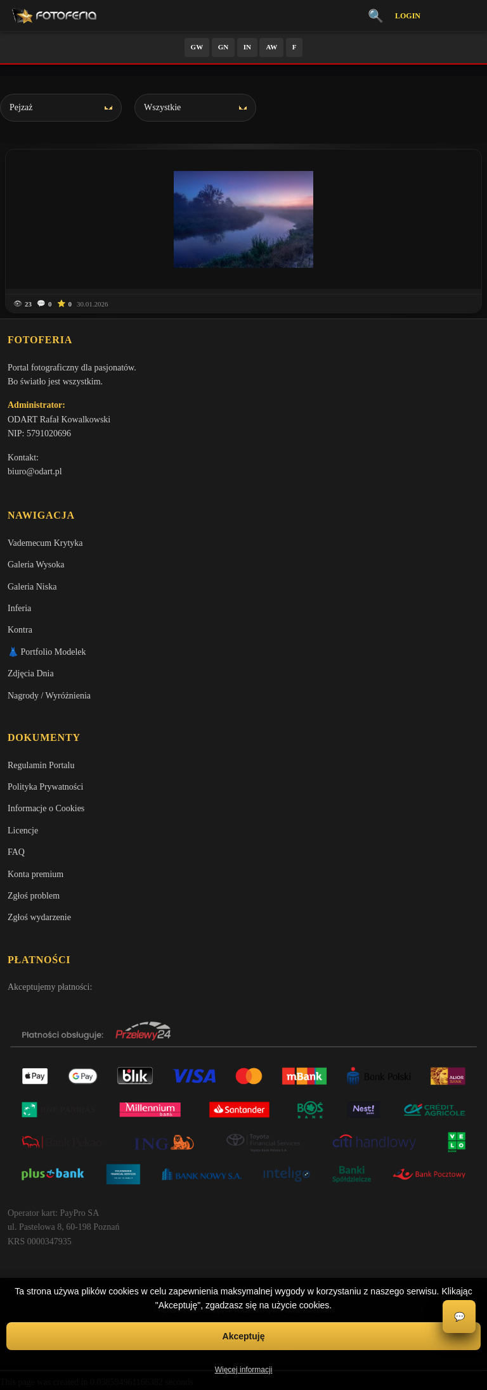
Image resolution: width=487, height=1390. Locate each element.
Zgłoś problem (34, 895)
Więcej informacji (244, 1369)
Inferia (19, 608)
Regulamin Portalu (41, 765)
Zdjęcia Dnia (31, 673)
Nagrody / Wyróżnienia (49, 695)
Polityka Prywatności (45, 787)
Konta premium (35, 874)
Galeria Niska (32, 586)
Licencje (23, 830)
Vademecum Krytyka (45, 543)
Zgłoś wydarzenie (39, 917)
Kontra (20, 630)
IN (247, 47)
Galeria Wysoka (36, 564)
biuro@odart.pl (35, 471)
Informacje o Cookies (46, 808)
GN (223, 47)
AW (271, 47)
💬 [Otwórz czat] (459, 1317)
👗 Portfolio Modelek (47, 652)
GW (197, 47)
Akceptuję (244, 1336)
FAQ (16, 852)
